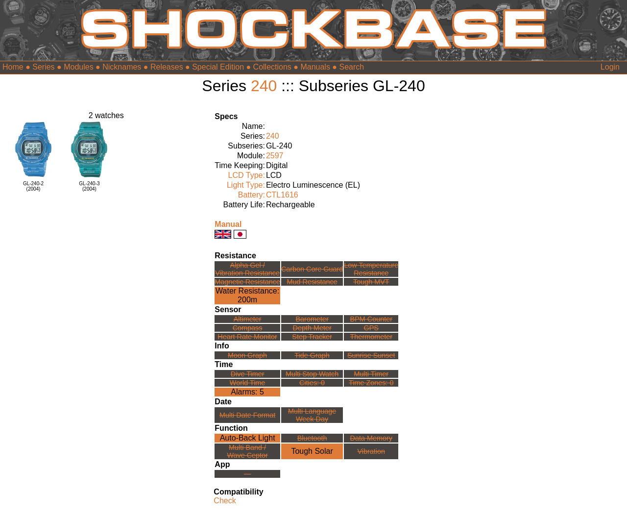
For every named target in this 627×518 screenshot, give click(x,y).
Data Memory (371, 438)
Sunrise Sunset (371, 355)
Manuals (315, 67)
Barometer (312, 319)
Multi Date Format (247, 415)
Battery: (251, 195)
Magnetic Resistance (247, 282)
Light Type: (246, 185)
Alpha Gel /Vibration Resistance (247, 269)
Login (610, 67)
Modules (78, 67)
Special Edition (218, 67)
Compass (248, 328)
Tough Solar (312, 451)
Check (225, 500)
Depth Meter (312, 328)
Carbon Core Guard (312, 269)
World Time (247, 383)
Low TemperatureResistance (371, 269)
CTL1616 (282, 195)
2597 (275, 155)
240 (264, 86)
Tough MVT (371, 282)
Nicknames (121, 67)
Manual (228, 224)
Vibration (371, 451)
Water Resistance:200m (247, 295)
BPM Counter (371, 319)
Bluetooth (312, 438)
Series (43, 67)
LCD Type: (246, 175)
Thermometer (371, 337)
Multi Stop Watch (312, 374)
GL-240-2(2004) (33, 186)
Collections (272, 67)
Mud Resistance (312, 282)
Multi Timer (371, 374)
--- (247, 474)
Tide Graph (311, 355)
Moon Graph (247, 355)
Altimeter (248, 319)
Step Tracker (312, 337)
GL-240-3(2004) (89, 186)
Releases (166, 67)
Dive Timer (248, 374)
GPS (371, 328)
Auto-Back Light (247, 438)
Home (13, 67)
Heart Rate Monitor (247, 337)
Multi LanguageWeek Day (312, 415)
